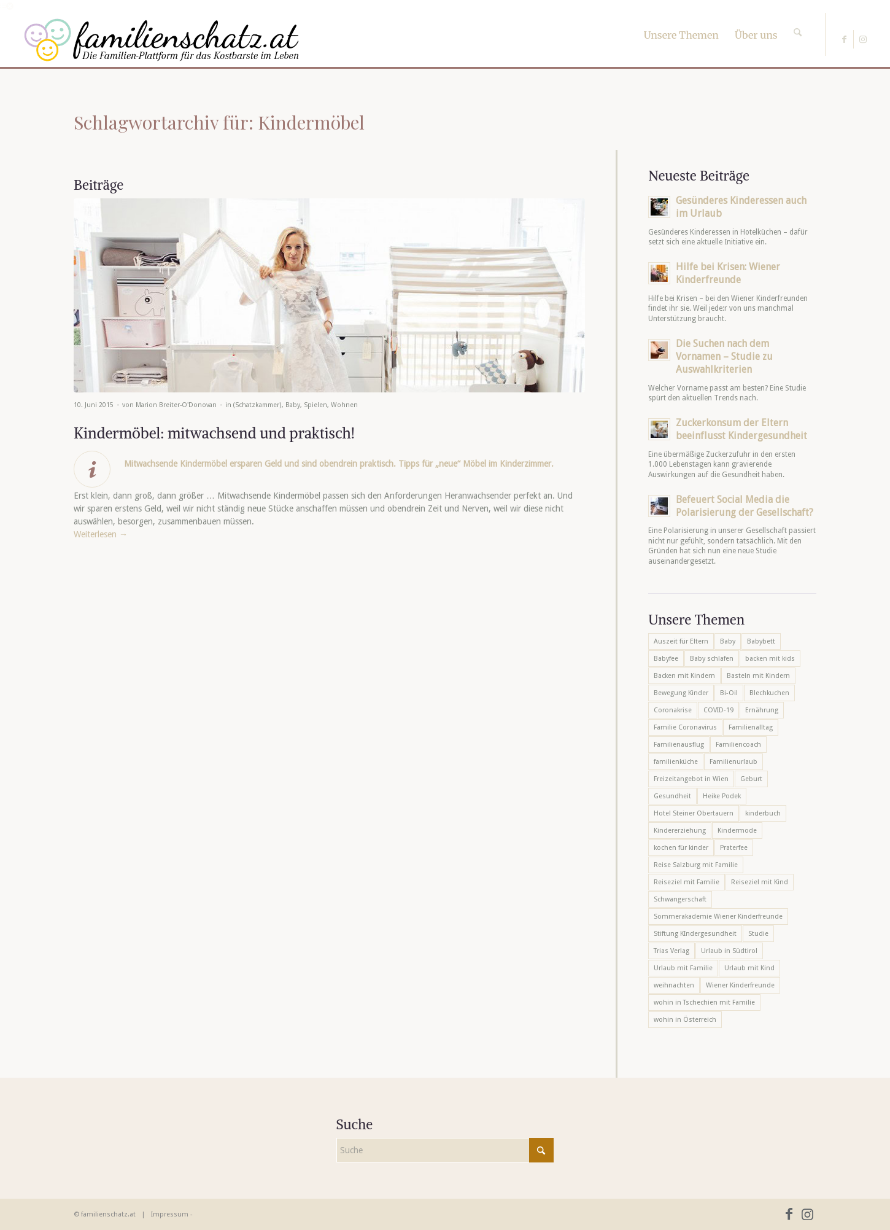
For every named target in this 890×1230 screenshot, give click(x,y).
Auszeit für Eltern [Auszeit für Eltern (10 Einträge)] (681, 641)
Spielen (315, 405)
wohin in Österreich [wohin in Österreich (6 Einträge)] (685, 1020)
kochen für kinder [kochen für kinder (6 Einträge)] (681, 848)
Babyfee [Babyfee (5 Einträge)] (666, 659)
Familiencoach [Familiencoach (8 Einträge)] (738, 745)
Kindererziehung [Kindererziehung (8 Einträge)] (680, 831)
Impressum (169, 1214)
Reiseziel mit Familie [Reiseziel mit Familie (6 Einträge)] (686, 882)
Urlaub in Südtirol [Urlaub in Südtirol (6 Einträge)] (729, 951)
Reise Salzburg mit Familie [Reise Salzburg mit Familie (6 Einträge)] (696, 865)
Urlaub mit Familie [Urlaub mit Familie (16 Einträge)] (683, 968)
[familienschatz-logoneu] (162, 40)
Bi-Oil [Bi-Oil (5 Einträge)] (729, 693)
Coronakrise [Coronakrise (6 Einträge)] (673, 710)
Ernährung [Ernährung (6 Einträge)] (761, 710)
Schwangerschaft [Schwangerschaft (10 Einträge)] (680, 899)
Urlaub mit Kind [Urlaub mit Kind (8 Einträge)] (749, 968)
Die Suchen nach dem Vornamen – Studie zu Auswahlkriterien (724, 356)
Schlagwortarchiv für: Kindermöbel (219, 122)
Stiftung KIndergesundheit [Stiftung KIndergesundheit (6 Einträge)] (695, 934)
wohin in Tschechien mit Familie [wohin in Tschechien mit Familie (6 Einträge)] (704, 1002)
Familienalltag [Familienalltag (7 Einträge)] (751, 727)
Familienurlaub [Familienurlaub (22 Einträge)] (733, 762)
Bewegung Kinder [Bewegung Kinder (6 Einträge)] (681, 693)
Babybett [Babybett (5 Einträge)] (761, 641)
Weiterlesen (101, 534)
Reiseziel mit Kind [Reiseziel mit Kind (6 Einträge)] (759, 882)
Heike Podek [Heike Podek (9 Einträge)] (722, 796)
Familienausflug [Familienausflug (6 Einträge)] (679, 745)
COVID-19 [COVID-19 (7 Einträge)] (718, 710)
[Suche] (798, 21)
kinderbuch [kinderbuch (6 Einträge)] (763, 813)
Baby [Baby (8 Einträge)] (727, 641)
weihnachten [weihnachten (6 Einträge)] (674, 985)
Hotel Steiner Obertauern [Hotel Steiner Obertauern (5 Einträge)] (693, 813)
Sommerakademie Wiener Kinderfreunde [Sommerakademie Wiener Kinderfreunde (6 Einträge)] (718, 917)
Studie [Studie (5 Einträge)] (758, 934)
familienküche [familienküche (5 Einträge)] (676, 762)
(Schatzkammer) (257, 405)
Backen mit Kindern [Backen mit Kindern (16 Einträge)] (684, 676)
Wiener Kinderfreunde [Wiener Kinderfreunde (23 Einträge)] (740, 985)
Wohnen (344, 405)
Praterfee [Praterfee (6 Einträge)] (734, 848)
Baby (292, 405)
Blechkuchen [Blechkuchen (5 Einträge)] (769, 693)
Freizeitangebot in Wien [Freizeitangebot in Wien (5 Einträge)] (691, 779)
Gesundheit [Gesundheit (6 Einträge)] (672, 796)
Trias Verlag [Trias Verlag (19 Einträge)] (671, 951)
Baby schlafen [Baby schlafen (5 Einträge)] (711, 659)
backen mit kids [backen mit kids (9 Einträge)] (770, 659)
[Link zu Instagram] (863, 39)
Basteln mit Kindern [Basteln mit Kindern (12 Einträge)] (758, 676)
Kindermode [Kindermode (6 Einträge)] (737, 831)
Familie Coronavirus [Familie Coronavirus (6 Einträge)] (685, 727)
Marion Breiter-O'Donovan (176, 405)
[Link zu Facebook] (844, 39)
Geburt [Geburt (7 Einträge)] (751, 779)
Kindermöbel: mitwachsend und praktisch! (214, 433)
